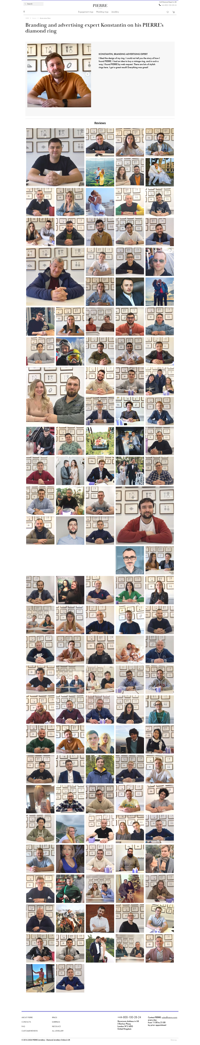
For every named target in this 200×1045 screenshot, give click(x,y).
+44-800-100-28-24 (169, 5)
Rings (54, 1017)
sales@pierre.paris (169, 1017)
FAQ (23, 1026)
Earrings (56, 1022)
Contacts (26, 1022)
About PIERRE (27, 1017)
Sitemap (174, 1040)
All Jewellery (58, 1031)
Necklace (56, 1026)
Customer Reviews (30, 1031)
